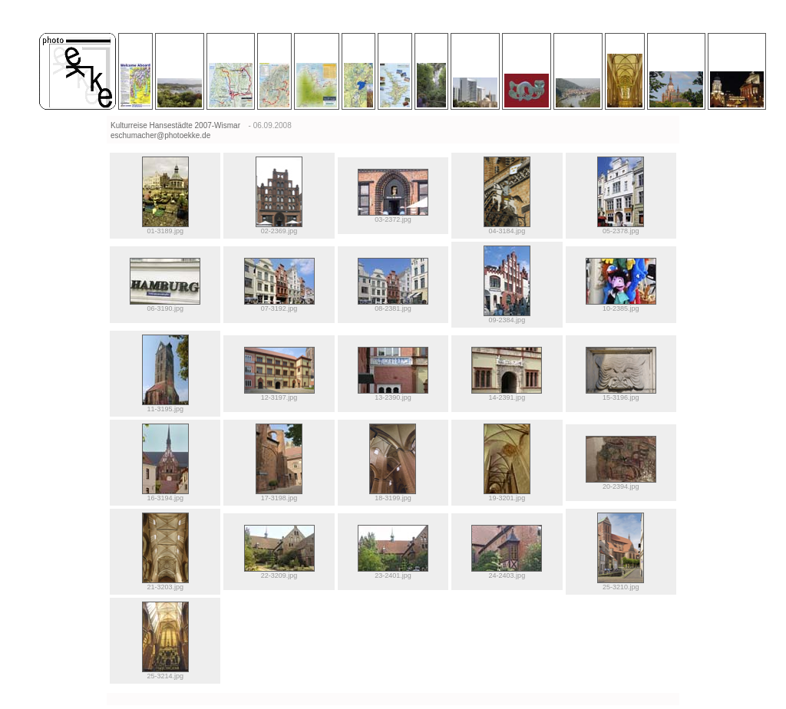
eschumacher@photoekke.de (160, 135)
